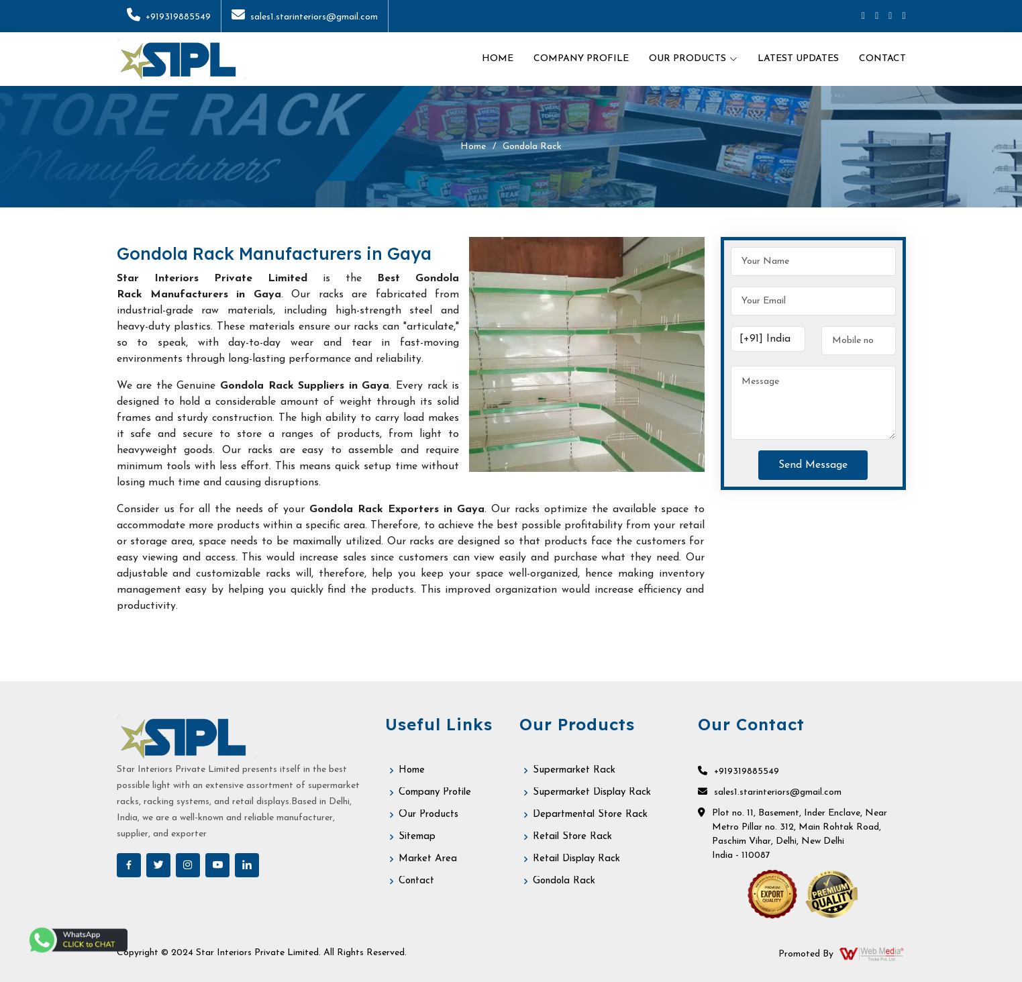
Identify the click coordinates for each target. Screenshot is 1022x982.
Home (497, 59)
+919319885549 (169, 17)
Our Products (428, 814)
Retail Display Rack (576, 859)
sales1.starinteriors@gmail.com (305, 17)
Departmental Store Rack (590, 814)
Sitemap (417, 837)
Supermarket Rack (574, 770)
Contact (882, 59)
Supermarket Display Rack (592, 792)
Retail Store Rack (572, 837)
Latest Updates (798, 59)
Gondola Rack (564, 881)
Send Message (813, 465)
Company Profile (581, 59)
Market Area (428, 859)
